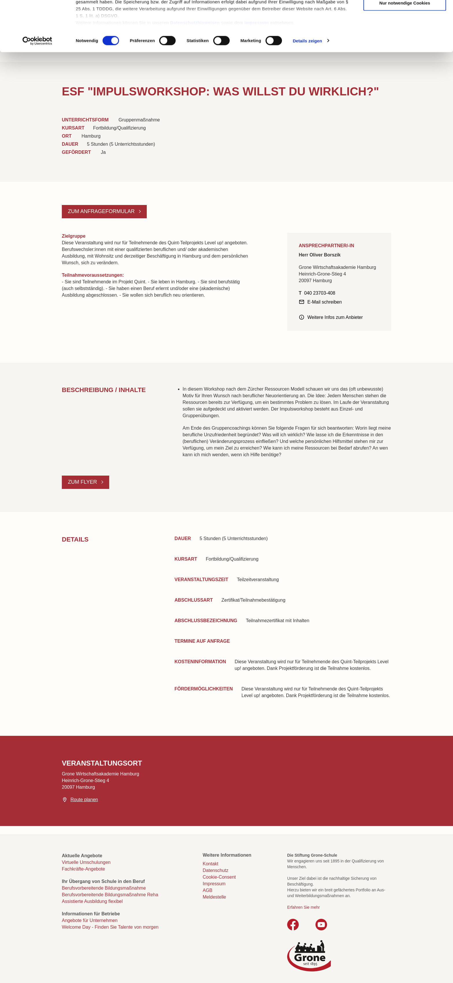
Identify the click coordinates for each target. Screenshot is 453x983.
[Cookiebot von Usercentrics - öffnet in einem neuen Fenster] (37, 88)
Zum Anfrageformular (102, 211)
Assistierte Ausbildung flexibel (92, 901)
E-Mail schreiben (324, 302)
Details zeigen (307, 87)
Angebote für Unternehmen (90, 920)
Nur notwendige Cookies (404, 49)
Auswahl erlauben (404, 32)
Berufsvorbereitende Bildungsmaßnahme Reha (110, 894)
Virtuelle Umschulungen (86, 862)
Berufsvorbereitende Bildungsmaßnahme (104, 888)
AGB (208, 890)
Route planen (84, 799)
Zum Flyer (83, 482)
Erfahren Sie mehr (303, 907)
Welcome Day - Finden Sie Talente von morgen (110, 927)
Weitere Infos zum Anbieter (335, 317)
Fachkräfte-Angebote (83, 868)
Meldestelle (214, 897)
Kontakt (210, 863)
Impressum (256, 69)
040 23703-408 (319, 293)
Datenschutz (216, 870)
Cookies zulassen (405, 14)
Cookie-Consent (219, 877)
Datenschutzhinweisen (195, 69)
